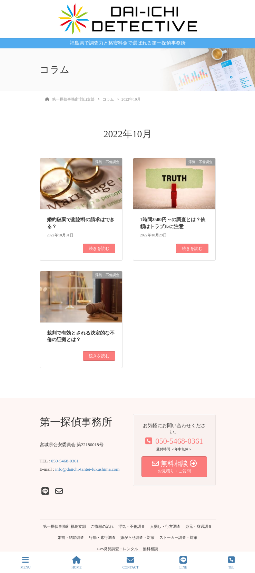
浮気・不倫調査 (131, 526)
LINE (183, 562)
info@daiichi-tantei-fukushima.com (87, 469)
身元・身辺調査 (198, 526)
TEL (231, 562)
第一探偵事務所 (76, 422)
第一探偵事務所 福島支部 (64, 526)
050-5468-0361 (65, 460)
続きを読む (99, 248)
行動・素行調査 (102, 537)
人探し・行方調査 (165, 526)
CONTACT (130, 562)
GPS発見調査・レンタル (117, 549)
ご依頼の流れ (102, 526)
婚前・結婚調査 (71, 537)
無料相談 (150, 549)
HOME (76, 562)
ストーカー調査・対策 (178, 537)
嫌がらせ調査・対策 (137, 537)
